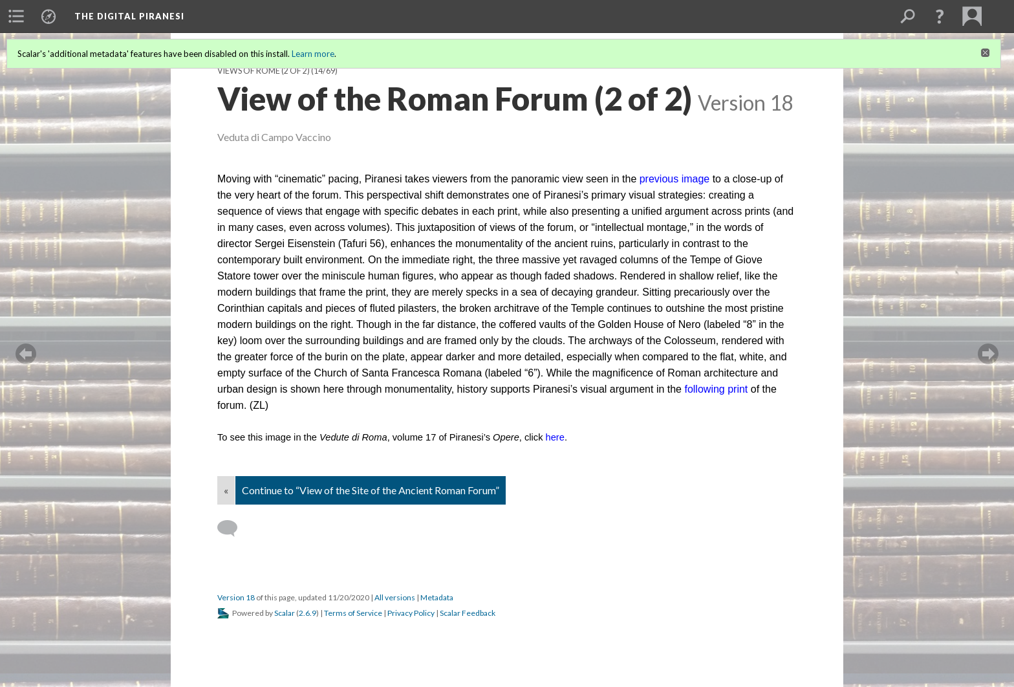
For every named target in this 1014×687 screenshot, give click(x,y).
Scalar (284, 613)
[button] (939, 16)
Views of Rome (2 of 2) (263, 71)
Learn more (313, 54)
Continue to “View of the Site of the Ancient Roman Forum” (370, 490)
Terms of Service (353, 613)
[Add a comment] (233, 528)
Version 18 (236, 597)
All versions (394, 597)
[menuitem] (16, 16)
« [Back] (226, 490)
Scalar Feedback (467, 613)
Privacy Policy (411, 613)
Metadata (436, 597)
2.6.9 (307, 613)
